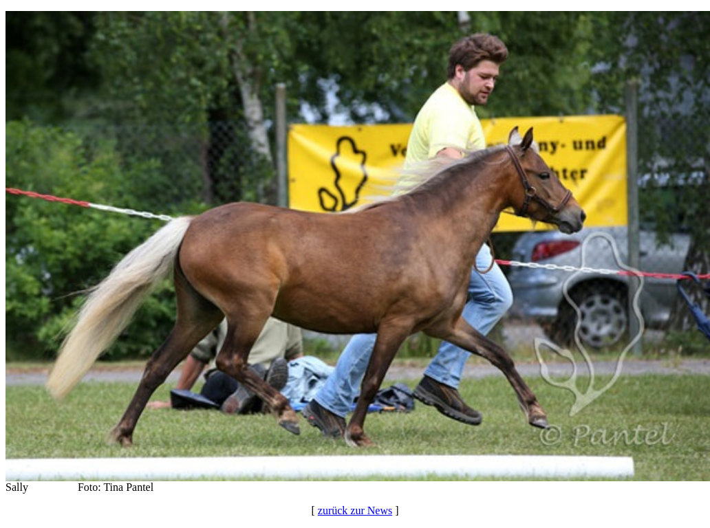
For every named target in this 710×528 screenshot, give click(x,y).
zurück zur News (355, 510)
